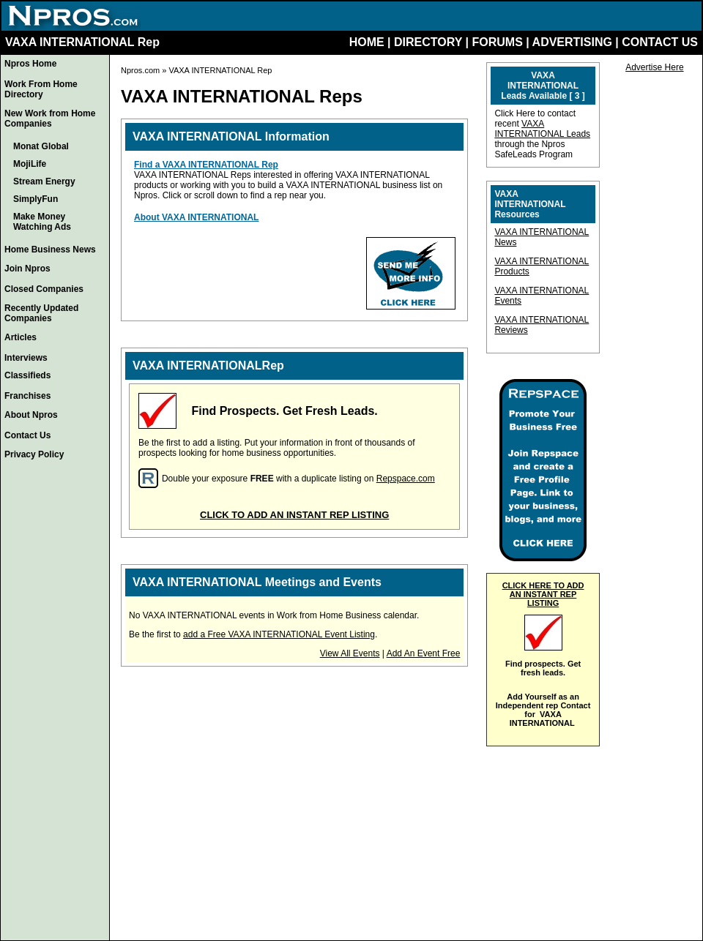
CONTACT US (660, 42)
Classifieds (27, 375)
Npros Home (30, 64)
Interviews (26, 358)
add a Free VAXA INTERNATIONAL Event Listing (279, 634)
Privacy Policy (34, 454)
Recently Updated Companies (41, 313)
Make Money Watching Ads (42, 221)
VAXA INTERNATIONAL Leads (542, 129)
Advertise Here (654, 67)
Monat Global (41, 146)
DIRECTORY (428, 42)
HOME (366, 42)
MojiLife (29, 164)
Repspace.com (405, 478)
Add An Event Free (424, 653)
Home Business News (50, 249)
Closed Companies (43, 289)
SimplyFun (35, 199)
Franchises (27, 396)
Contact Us (27, 435)
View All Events (350, 653)
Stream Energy (44, 181)
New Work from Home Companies (49, 118)
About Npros (31, 415)
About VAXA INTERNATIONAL (196, 217)
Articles (20, 337)
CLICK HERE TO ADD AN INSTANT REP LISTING (543, 594)
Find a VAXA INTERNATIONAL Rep (206, 165)
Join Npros (27, 268)
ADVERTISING (572, 42)
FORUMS (497, 42)
